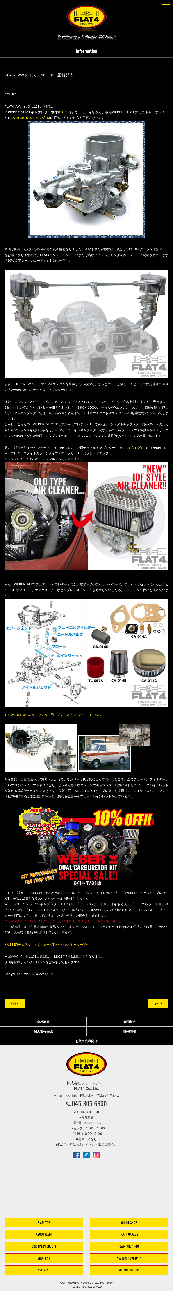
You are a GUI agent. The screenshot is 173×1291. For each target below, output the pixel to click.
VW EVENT (44, 1270)
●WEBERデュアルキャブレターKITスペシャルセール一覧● (46, 944)
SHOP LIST (44, 1258)
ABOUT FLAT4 (44, 1234)
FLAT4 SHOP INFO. (129, 1246)
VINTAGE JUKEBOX (129, 1270)
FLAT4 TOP (44, 1222)
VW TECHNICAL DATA (129, 1258)
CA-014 (64, 112)
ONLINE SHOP (129, 1222)
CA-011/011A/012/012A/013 (30, 118)
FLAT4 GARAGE (129, 1234)
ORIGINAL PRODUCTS (44, 1246)
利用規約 (129, 1022)
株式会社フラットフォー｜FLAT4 (86, 19)
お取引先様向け (86, 1041)
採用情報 (129, 1031)
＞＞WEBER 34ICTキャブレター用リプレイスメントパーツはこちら (53, 715)
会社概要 (43, 1022)
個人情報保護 (43, 1031)
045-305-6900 (89, 1103)
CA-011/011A (130, 447)
